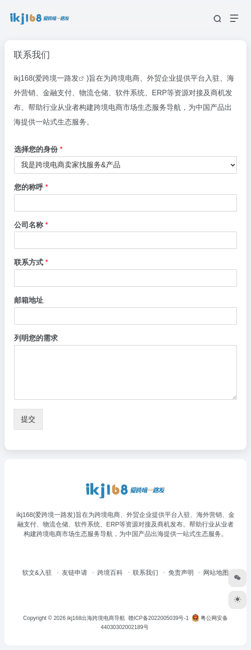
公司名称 (31, 225)
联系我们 (145, 572)
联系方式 (31, 262)
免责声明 (181, 572)
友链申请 (74, 572)
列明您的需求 (36, 338)
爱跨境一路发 (57, 78)
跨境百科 (110, 572)
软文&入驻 (37, 572)
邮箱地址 (28, 300)
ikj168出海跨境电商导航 (96, 618)
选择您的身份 (38, 149)
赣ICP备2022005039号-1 (157, 618)
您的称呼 (31, 187)
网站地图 (216, 572)
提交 (28, 419)
